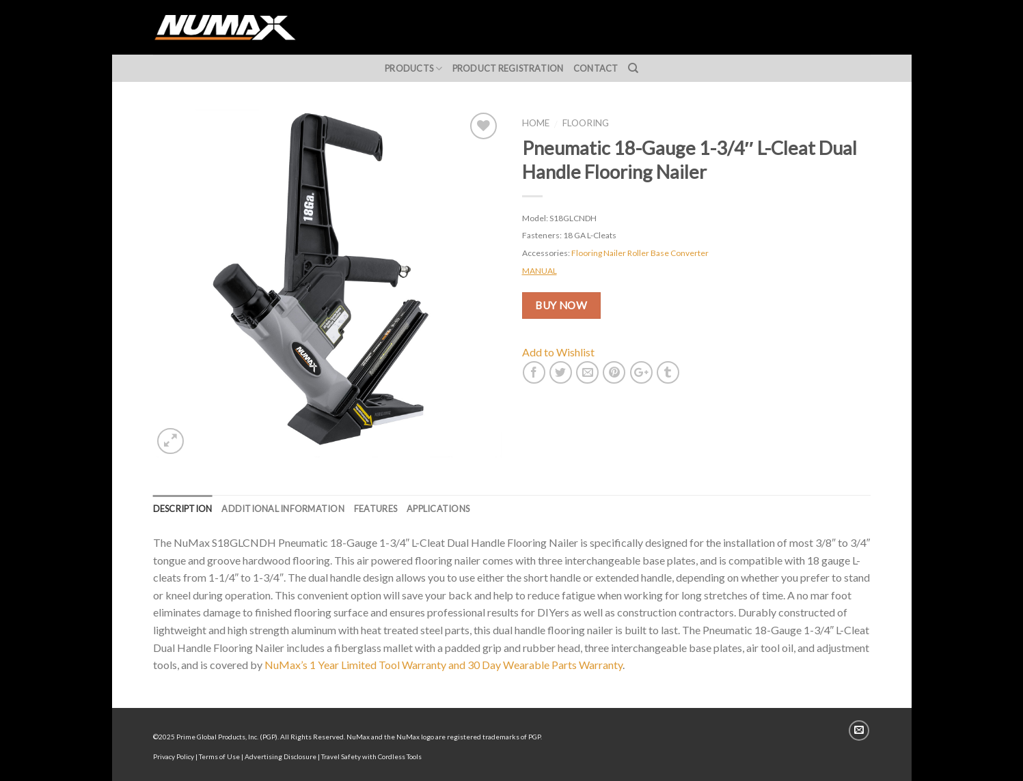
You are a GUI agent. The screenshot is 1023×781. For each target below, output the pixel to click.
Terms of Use (219, 756)
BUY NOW (561, 305)
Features (375, 508)
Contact (595, 68)
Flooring (585, 122)
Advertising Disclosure (280, 756)
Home (535, 122)
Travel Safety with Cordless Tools (371, 756)
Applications (438, 508)
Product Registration (508, 68)
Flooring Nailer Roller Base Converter (640, 253)
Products (414, 68)
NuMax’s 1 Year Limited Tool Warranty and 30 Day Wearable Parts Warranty (443, 664)
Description (183, 508)
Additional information (282, 508)
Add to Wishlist (558, 351)
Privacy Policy (173, 756)
